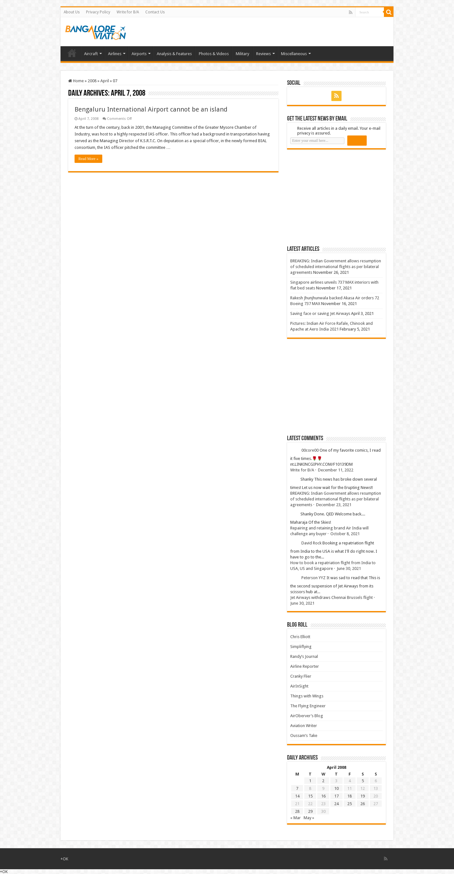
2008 (92, 80)
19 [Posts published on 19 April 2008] (362, 796)
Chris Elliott (300, 636)
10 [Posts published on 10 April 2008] (336, 788)
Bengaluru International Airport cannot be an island (151, 109)
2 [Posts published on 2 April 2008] (323, 780)
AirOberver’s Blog (306, 715)
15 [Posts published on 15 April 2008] (310, 796)
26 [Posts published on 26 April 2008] (362, 803)
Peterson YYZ (313, 577)
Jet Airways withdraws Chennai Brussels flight (331, 597)
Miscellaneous (294, 53)
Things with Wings (306, 696)
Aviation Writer (303, 725)
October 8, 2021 (345, 533)
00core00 (310, 450)
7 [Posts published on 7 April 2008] (297, 788)
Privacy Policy (98, 12)
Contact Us (155, 12)
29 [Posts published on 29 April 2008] (310, 811)
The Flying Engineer (308, 705)
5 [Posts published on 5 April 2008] (363, 780)
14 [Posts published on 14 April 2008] (297, 796)
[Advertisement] (335, 197)
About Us (72, 12)
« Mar (295, 817)
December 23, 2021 (333, 504)
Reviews (263, 53)
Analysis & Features (174, 53)
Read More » (88, 159)
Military (242, 53)
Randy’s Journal (304, 656)
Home (72, 53)
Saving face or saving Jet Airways (320, 313)
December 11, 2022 (335, 470)
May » (309, 817)
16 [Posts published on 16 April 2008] (323, 796)
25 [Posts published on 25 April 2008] (349, 803)
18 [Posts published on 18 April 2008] (349, 796)
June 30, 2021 (349, 568)
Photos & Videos (214, 53)
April (104, 80)
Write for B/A (128, 12)
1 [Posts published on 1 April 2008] (310, 780)
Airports (139, 53)
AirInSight (299, 686)
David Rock (311, 543)
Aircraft (91, 53)
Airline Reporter (304, 666)
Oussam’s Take (303, 735)
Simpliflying (301, 646)
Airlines (114, 53)
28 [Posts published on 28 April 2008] (297, 811)
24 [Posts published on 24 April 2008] (336, 803)
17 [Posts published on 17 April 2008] (336, 796)
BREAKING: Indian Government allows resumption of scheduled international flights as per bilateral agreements (335, 267)
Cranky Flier (300, 676)
